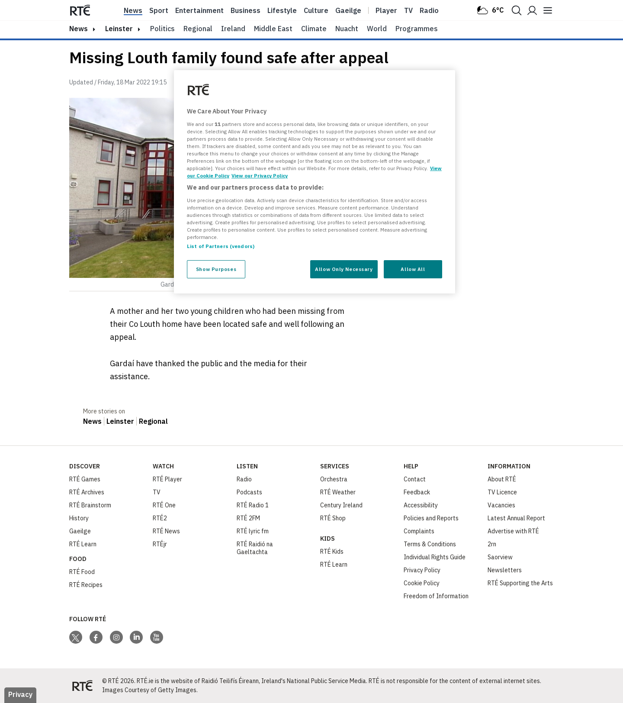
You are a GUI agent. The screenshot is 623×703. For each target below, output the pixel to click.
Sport (158, 10)
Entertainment (199, 10)
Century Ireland (341, 505)
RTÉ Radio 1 (253, 505)
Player (386, 10)
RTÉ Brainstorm (90, 505)
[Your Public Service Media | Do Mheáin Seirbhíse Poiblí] (82, 686)
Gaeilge (348, 10)
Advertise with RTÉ (513, 531)
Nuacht (346, 28)
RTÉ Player (167, 479)
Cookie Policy (422, 583)
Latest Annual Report (516, 518)
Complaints (419, 531)
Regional (197, 28)
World (377, 28)
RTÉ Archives (86, 492)
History (79, 518)
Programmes (416, 28)
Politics (162, 28)
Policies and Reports (431, 518)
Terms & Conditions (430, 544)
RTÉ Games (84, 479)
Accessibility (421, 505)
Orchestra (333, 479)
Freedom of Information (436, 596)
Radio (429, 10)
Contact (415, 479)
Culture (316, 10)
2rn (492, 544)
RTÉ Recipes (86, 585)
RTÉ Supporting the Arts (520, 583)
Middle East (273, 28)
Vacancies (501, 505)
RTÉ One (164, 505)
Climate (314, 28)
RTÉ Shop (333, 518)
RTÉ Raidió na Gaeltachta (255, 548)
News (133, 10)
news (78, 28)
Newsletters (505, 570)
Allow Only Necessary (344, 269)
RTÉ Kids (332, 551)
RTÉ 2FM (248, 518)
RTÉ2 (160, 518)
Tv (408, 10)
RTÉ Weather (338, 492)
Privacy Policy (422, 570)
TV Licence (502, 492)
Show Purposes (216, 269)
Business (245, 10)
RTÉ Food (82, 572)
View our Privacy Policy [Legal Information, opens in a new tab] (259, 175)
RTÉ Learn (82, 544)
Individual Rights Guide (435, 557)
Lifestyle (282, 10)
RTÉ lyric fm (253, 531)
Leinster (119, 28)
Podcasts (249, 492)
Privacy (20, 694)
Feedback (417, 492)
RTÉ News (166, 531)
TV (157, 492)
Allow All (413, 269)
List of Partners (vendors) (220, 246)
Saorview (500, 557)
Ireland (233, 28)
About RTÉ (502, 479)
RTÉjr (160, 544)
